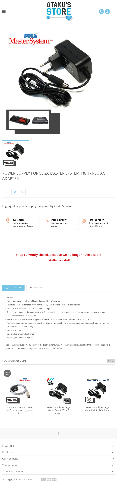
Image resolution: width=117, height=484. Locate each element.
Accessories (36, 287)
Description (15, 287)
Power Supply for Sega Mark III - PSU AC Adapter (97, 409)
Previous (109, 361)
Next (113, 361)
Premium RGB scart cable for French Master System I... (19, 410)
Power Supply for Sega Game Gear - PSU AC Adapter (58, 410)
